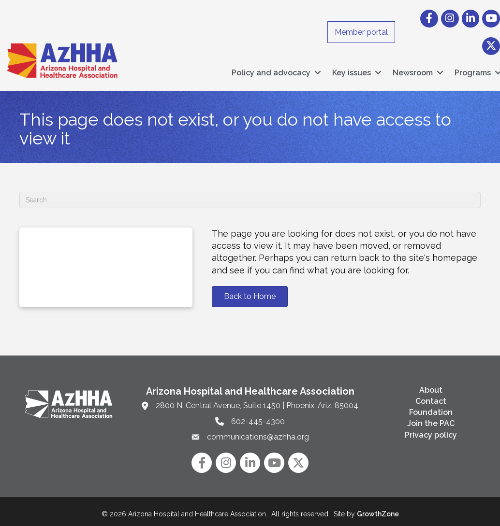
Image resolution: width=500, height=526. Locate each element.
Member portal (361, 32)
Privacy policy (431, 429)
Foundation (431, 407)
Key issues (351, 70)
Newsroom (413, 70)
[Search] (250, 195)
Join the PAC (431, 418)
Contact (430, 396)
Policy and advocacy (271, 70)
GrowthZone (378, 509)
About (430, 385)
